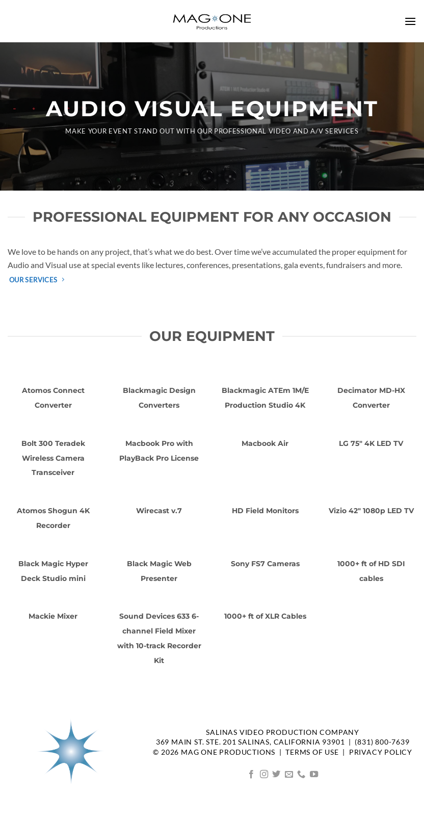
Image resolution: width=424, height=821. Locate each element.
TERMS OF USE (312, 752)
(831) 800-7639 (382, 742)
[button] (410, 21)
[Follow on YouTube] (314, 774)
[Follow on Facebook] (251, 774)
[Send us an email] (289, 774)
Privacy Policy (380, 752)
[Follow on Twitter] (276, 774)
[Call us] (301, 774)
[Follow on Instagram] (264, 774)
